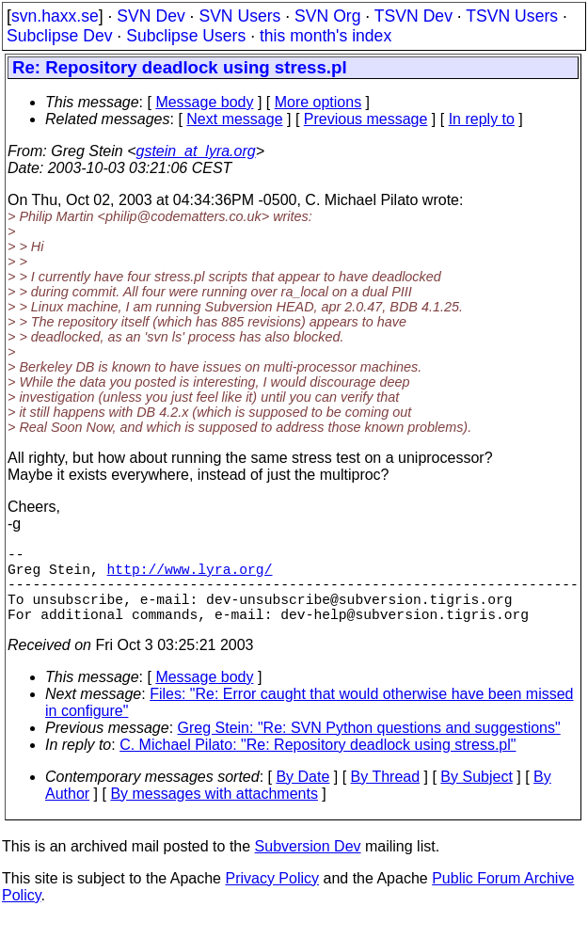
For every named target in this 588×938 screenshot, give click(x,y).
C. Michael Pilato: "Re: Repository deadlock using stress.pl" (317, 763)
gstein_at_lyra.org (196, 151)
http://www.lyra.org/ (190, 575)
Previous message (366, 119)
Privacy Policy (272, 897)
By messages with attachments (214, 812)
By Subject (476, 795)
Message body (204, 102)
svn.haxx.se (55, 16)
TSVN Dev (413, 16)
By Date (302, 795)
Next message (234, 119)
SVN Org (327, 16)
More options (318, 102)
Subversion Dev (308, 865)
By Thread (386, 795)
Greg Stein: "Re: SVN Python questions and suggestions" (369, 747)
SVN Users (239, 16)
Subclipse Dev (59, 35)
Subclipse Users (186, 35)
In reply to (482, 119)
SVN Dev (150, 16)
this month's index (325, 35)
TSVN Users (512, 16)
